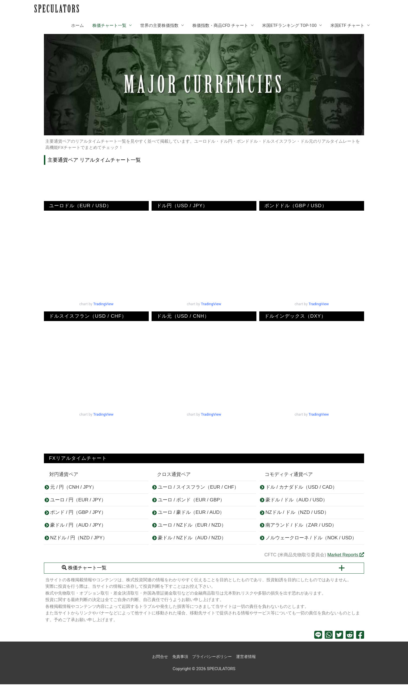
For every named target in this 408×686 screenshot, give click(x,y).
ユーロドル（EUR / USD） (78, 206)
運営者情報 (248, 658)
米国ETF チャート (347, 25)
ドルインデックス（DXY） (292, 316)
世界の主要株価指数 (159, 25)
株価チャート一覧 (109, 25)
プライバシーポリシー (212, 658)
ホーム (77, 25)
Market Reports (345, 556)
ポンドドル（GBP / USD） (293, 206)
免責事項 (178, 658)
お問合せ (157, 658)
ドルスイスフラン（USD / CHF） (85, 316)
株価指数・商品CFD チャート (220, 25)
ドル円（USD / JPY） (180, 206)
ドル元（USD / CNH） (180, 316)
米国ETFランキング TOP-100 (289, 25)
